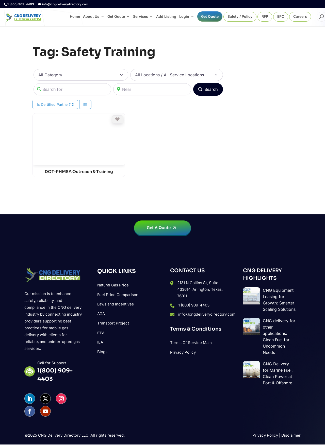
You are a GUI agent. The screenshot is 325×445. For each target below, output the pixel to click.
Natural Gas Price (113, 285)
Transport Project (113, 323)
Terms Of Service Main (191, 342)
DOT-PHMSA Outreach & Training (79, 171)
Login (184, 17)
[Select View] (85, 104)
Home (75, 17)
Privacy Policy (183, 352)
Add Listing (166, 17)
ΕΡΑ (101, 332)
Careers (300, 17)
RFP (265, 17)
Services (140, 17)
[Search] (208, 89)
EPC (280, 17)
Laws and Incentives (115, 304)
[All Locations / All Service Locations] (176, 75)
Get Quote (116, 17)
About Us (91, 17)
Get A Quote (159, 227)
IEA (100, 342)
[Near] (152, 89)
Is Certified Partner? (55, 104)
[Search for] (72, 89)
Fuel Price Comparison (117, 294)
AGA (101, 313)
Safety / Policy (240, 17)
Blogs (102, 351)
